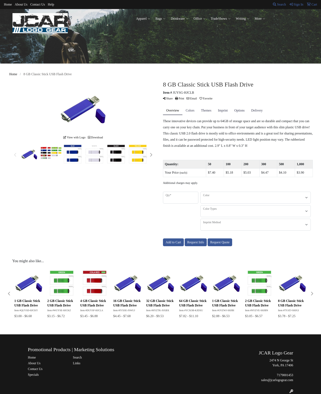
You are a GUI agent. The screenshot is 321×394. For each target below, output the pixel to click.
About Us (21, 4)
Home (8, 4)
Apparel (143, 18)
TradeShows (220, 18)
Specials (33, 374)
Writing (242, 18)
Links (76, 363)
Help (51, 4)
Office (200, 18)
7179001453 (285, 375)
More (260, 18)
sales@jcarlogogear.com (277, 380)
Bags (160, 18)
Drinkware (179, 18)
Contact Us (37, 4)
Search (279, 4)
